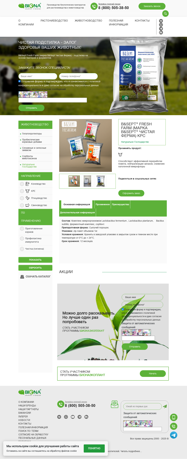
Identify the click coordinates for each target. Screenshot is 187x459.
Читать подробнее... (131, 451)
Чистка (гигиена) (34, 248)
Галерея (23, 417)
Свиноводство (39, 205)
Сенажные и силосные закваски (34, 149)
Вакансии (24, 413)
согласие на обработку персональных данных (74, 85)
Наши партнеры (28, 410)
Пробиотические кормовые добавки (32, 141)
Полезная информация (33, 428)
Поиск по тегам (28, 431)
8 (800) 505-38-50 (113, 8)
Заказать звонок (152, 6)
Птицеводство (39, 198)
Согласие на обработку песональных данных (33, 436)
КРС (33, 191)
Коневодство (38, 183)
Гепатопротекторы (32, 134)
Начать (152, 373)
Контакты (142, 21)
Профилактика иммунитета (33, 240)
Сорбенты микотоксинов (29, 157)
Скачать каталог (35, 277)
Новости (24, 420)
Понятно (94, 448)
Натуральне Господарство (29, 165)
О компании (26, 402)
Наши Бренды (27, 406)
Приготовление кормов (34, 230)
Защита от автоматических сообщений (139, 415)
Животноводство (88, 21)
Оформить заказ (131, 193)
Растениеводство (54, 21)
